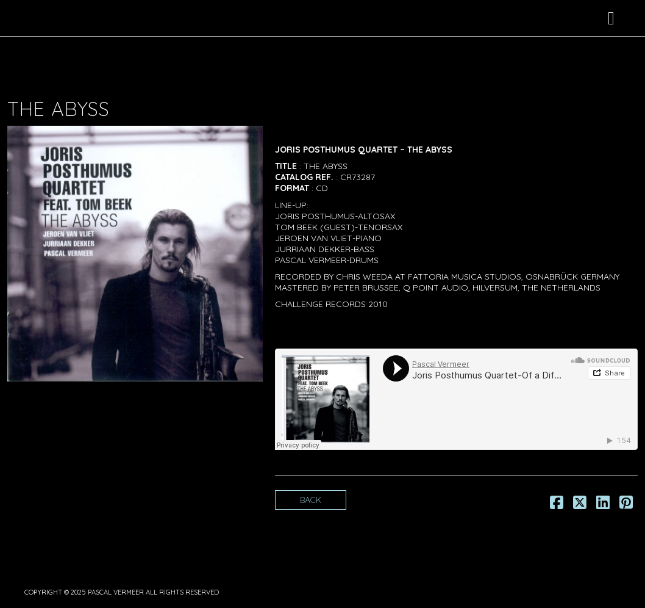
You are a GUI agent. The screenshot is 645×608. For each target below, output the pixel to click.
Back (310, 499)
